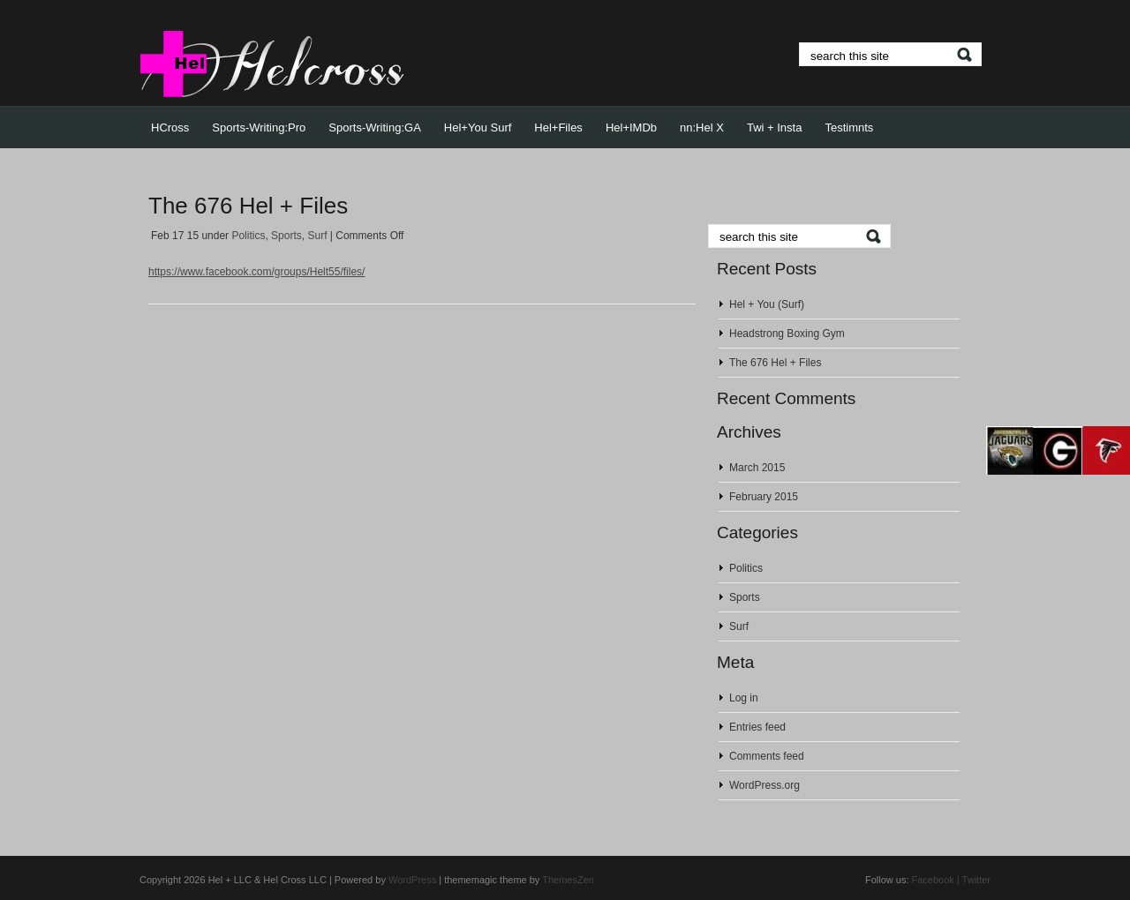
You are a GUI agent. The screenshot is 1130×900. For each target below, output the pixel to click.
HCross (170, 127)
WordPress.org (764, 785)
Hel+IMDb (631, 127)
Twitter (976, 879)
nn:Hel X (702, 127)
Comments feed (766, 756)
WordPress (412, 879)
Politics (248, 235)
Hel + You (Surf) (766, 304)
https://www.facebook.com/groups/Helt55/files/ (256, 272)
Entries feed (757, 727)
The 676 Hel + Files (248, 205)
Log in (743, 698)
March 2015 (757, 467)
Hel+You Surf (478, 127)
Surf (317, 235)
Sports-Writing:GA (374, 127)
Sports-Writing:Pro (258, 127)
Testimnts (849, 127)
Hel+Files (558, 127)
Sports (286, 235)
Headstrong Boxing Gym (787, 333)
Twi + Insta (774, 127)
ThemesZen (568, 879)
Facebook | (936, 879)
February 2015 (763, 497)
